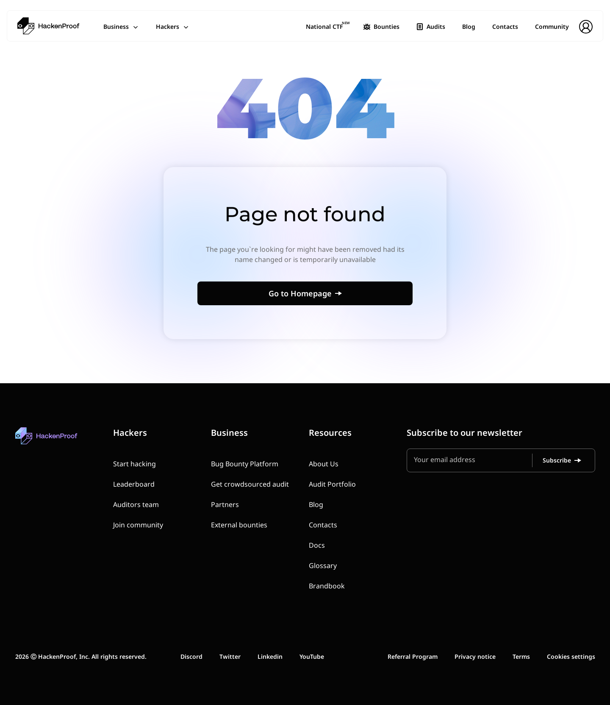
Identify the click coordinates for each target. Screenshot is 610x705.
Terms (521, 656)
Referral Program (413, 656)
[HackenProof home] (66, 442)
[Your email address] (473, 460)
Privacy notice (475, 656)
